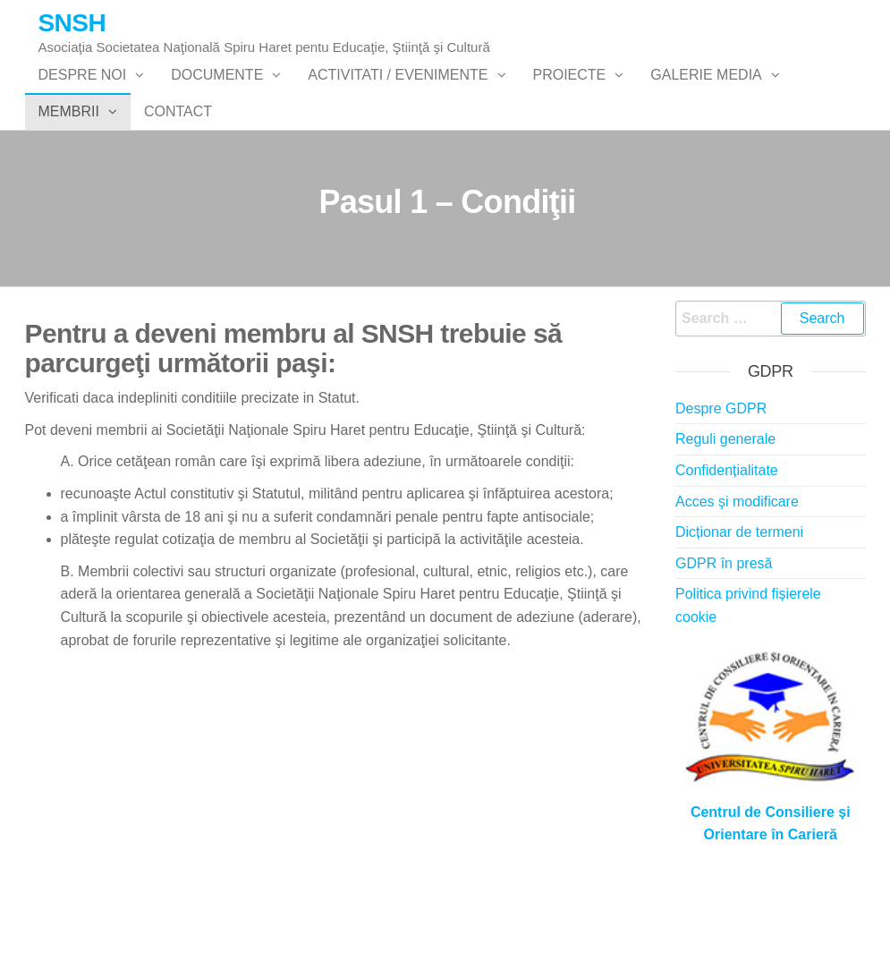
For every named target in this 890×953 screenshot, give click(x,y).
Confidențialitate (726, 541)
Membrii (68, 164)
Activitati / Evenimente (397, 92)
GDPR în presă (723, 634)
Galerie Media (705, 92)
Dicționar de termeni (739, 603)
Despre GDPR (721, 479)
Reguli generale (725, 510)
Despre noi (82, 92)
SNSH (72, 23)
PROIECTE (569, 92)
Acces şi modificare (737, 572)
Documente (217, 92)
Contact (178, 164)
